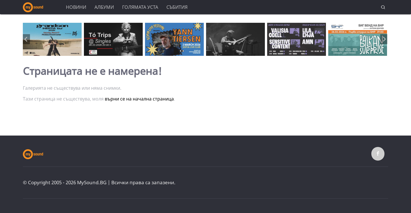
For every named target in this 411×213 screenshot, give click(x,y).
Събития (177, 7)
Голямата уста (140, 7)
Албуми (104, 7)
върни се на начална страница (139, 99)
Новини (76, 7)
